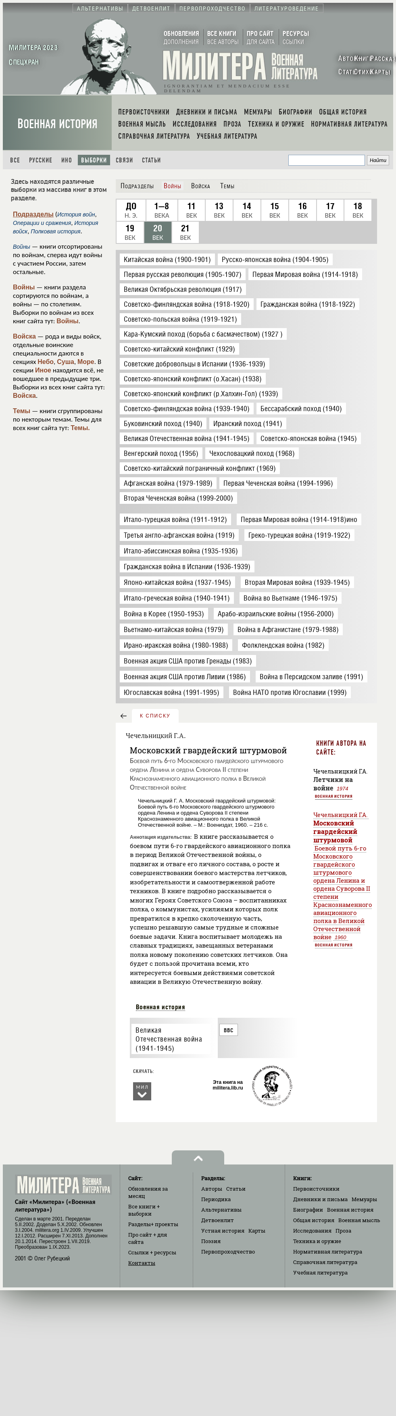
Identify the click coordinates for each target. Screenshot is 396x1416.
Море (85, 361)
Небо (46, 361)
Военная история (57, 123)
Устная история (222, 1230)
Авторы (211, 1188)
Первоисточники (316, 1188)
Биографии (308, 1209)
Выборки (94, 160)
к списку (155, 716)
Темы (21, 411)
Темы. (80, 427)
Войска (24, 336)
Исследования (312, 1230)
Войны (24, 287)
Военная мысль (359, 1220)
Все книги (144, 1210)
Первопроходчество (228, 1251)
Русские (40, 160)
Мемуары (364, 1199)
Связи (124, 160)
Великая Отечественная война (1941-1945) (168, 1039)
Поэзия (211, 1241)
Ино (66, 160)
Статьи (151, 160)
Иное (43, 370)
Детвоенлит (217, 1220)
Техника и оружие (317, 1241)
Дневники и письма (320, 1199)
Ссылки (152, 1252)
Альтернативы (221, 1209)
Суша (65, 361)
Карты (256, 1230)
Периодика (216, 1199)
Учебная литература (320, 1272)
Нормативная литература (327, 1251)
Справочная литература (325, 1262)
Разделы (153, 1224)
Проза (343, 1230)
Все (15, 160)
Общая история (313, 1220)
